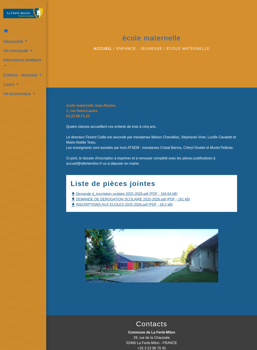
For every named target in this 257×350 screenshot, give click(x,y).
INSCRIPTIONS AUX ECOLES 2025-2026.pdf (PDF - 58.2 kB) (122, 204)
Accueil (103, 49)
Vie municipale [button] (16, 51)
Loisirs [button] (9, 84)
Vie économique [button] (17, 94)
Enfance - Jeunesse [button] (20, 75)
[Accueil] (23, 13)
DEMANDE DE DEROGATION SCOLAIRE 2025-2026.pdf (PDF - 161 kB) (130, 199)
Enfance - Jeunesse (139, 49)
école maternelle (188, 49)
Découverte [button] (13, 41)
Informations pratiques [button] (22, 60)
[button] (23, 31)
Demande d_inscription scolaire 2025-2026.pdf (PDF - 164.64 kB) (124, 194)
